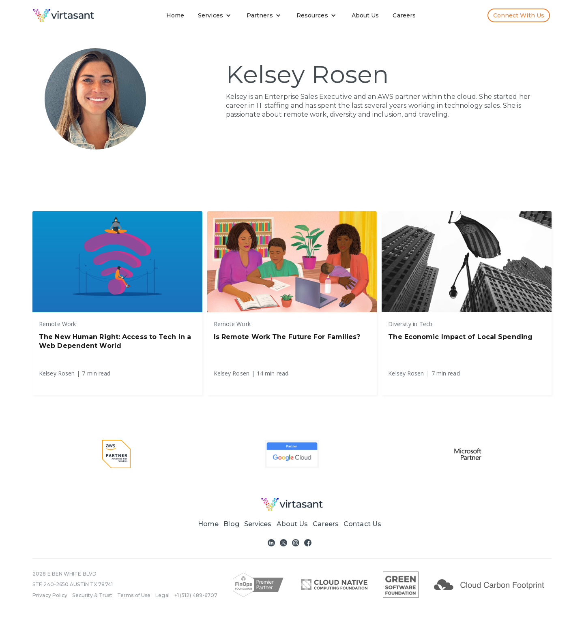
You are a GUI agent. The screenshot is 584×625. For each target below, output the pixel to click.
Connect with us (519, 15)
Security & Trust (92, 595)
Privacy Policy (49, 595)
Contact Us (362, 524)
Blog (231, 524)
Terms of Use (133, 595)
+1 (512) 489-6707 (196, 595)
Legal (162, 595)
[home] (63, 15)
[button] (216, 15)
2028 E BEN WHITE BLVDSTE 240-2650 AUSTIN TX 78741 (72, 579)
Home (175, 15)
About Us (365, 15)
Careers (404, 15)
